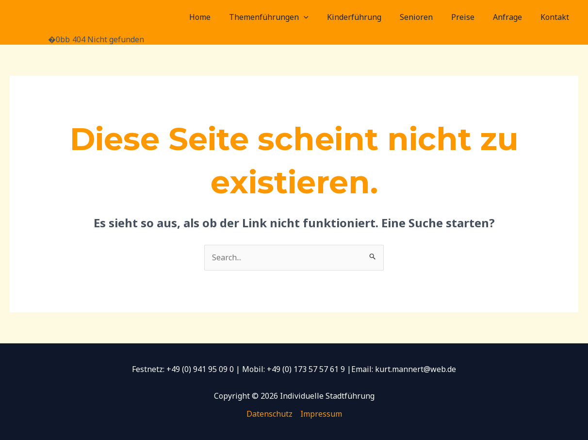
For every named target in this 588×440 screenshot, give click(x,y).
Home (218, 17)
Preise (470, 17)
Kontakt (556, 17)
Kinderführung (367, 17)
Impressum (321, 413)
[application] (320, 17)
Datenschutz (269, 413)
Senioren (426, 17)
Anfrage (511, 17)
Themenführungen (285, 17)
